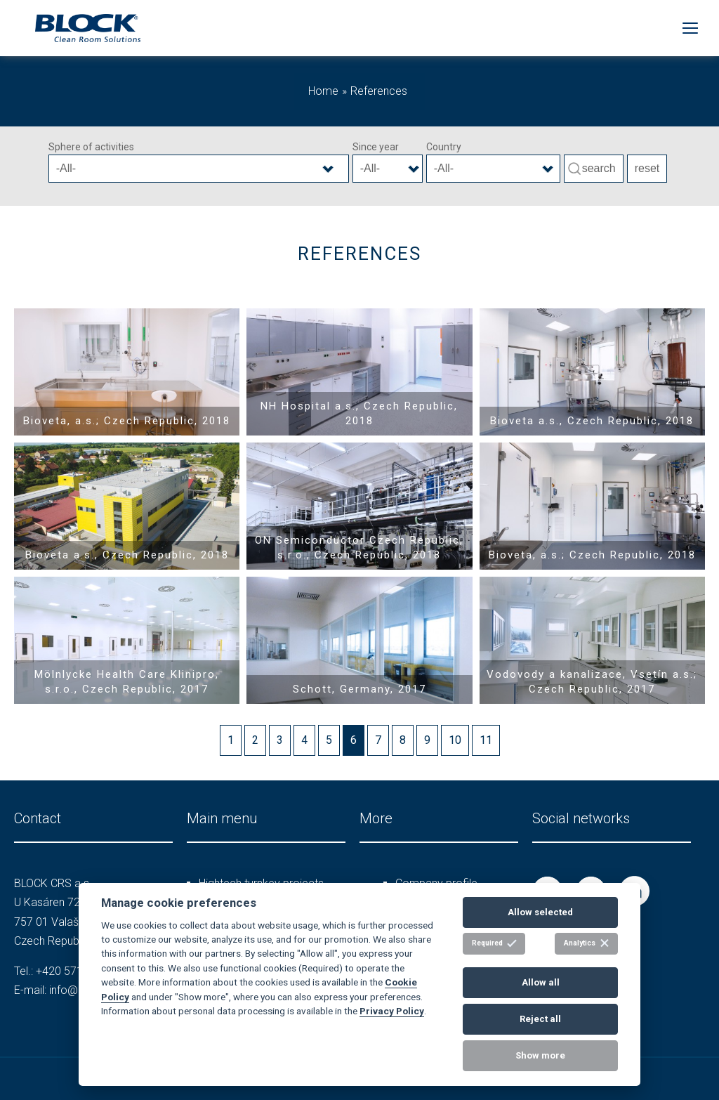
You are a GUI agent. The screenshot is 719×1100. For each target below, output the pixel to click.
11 (486, 740)
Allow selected (540, 912)
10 (455, 740)
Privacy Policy (392, 1010)
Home (323, 91)
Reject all (540, 1019)
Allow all (541, 982)
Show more (540, 1055)
